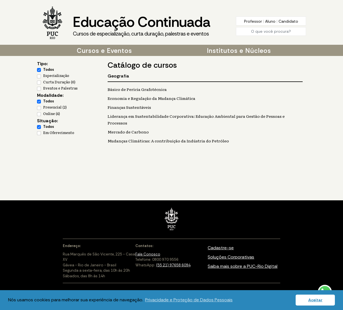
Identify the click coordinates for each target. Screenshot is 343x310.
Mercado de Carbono (128, 132)
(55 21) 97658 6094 (173, 265)
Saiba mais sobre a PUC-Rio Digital (242, 266)
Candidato (288, 21)
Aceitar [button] (315, 299)
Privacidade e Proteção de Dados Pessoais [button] (189, 300)
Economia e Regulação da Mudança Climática (151, 98)
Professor (253, 21)
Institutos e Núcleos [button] (239, 50)
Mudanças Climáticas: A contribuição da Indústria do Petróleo (168, 141)
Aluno (271, 21)
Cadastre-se (221, 248)
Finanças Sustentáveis (129, 107)
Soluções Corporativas (231, 257)
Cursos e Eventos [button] (104, 50)
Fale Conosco (147, 254)
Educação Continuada (141, 25)
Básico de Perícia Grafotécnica (137, 89)
